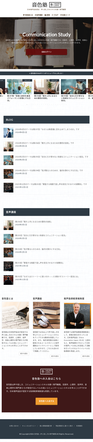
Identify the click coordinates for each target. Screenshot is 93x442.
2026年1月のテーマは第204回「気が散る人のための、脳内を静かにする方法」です (49, 173)
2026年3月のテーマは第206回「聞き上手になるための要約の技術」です (44, 146)
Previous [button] (5, 92)
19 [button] (64, 107)
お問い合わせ (10, 429)
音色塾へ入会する (46, 404)
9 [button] (43, 107)
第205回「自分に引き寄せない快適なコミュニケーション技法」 (41, 238)
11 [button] (47, 107)
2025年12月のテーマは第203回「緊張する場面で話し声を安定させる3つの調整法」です (51, 187)
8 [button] (41, 107)
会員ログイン (47, 53)
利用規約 (83, 429)
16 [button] (58, 107)
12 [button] (49, 107)
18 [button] (62, 107)
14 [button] (54, 107)
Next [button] (87, 92)
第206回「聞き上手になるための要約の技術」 (34, 224)
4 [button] (33, 107)
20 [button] (66, 107)
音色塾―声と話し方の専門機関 (45, 437)
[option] (19, 92)
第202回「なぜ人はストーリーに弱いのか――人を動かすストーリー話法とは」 (47, 279)
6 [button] (37, 107)
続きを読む (24, 356)
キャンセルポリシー (27, 429)
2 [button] (29, 107)
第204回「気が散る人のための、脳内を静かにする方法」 (38, 252)
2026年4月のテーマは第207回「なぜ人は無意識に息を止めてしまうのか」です (47, 132)
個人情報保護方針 (46, 429)
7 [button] (39, 107)
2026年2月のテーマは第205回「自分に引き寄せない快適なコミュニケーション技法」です (51, 159)
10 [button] (45, 107)
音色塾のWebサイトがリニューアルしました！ (47, 75)
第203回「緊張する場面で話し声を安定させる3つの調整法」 (39, 265)
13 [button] (52, 107)
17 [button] (60, 107)
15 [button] (56, 107)
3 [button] (31, 107)
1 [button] (27, 107)
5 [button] (35, 107)
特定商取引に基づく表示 (66, 429)
